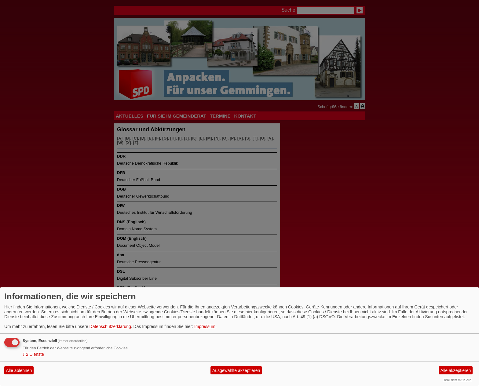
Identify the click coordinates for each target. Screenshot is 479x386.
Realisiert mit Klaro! (457, 380)
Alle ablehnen (19, 370)
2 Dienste (33, 354)
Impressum (204, 326)
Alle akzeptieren (456, 370)
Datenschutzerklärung (110, 326)
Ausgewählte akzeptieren (236, 370)
